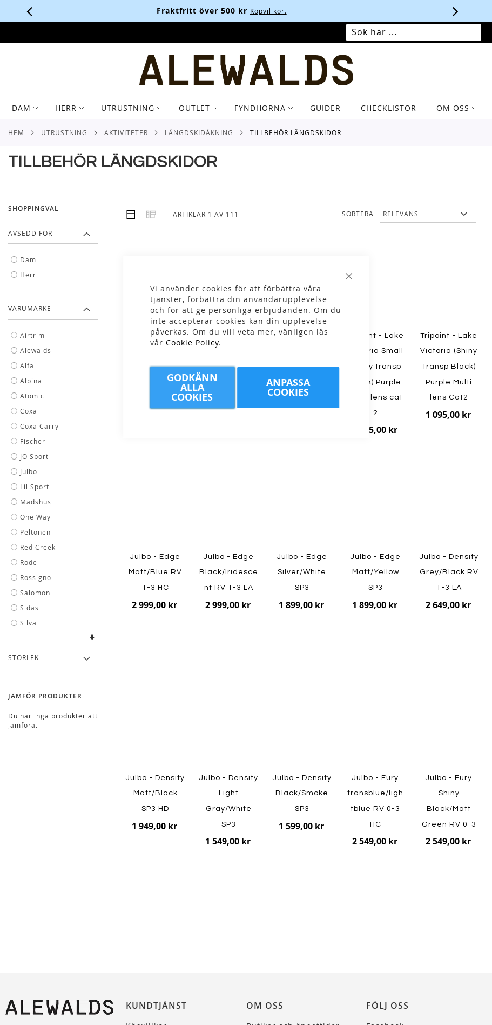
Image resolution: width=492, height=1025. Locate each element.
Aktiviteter (126, 132)
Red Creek (38, 547)
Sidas (29, 607)
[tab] (246, 108)
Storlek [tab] (23, 657)
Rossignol (36, 577)
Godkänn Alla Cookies (192, 387)
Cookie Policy (192, 342)
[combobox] (413, 32)
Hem (16, 132)
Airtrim (32, 335)
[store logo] (246, 70)
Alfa (27, 365)
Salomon (35, 592)
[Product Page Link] (375, 287)
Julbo (28, 471)
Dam (28, 259)
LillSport (34, 486)
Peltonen (35, 532)
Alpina (31, 380)
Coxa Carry (39, 426)
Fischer (32, 441)
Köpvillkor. (292, 10)
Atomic (32, 395)
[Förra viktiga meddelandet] (29, 10)
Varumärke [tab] (29, 308)
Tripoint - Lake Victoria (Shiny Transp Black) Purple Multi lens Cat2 (448, 366)
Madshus (35, 501)
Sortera (358, 213)
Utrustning (64, 132)
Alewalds (35, 350)
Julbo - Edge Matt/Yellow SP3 (376, 572)
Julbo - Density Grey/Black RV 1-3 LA (449, 572)
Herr (28, 274)
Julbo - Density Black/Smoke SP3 (302, 793)
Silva (28, 622)
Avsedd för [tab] (30, 233)
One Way (35, 516)
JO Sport (34, 456)
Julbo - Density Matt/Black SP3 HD (155, 793)
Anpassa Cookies (288, 387)
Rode (28, 562)
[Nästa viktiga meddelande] (456, 10)
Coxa (28, 411)
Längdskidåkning (199, 132)
